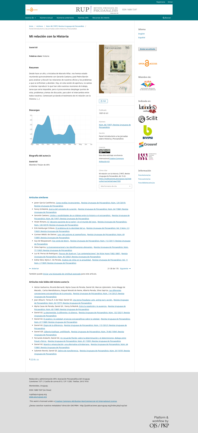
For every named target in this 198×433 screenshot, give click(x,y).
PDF (104, 101)
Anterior (35, 268)
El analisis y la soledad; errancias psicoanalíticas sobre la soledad (72, 319)
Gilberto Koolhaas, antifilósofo (57, 331)
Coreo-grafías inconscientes (68, 203)
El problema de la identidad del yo (70, 228)
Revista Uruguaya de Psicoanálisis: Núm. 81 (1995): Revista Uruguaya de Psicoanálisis (84, 341)
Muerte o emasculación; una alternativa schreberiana (67, 344)
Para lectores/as (144, 175)
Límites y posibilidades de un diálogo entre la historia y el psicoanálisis (80, 215)
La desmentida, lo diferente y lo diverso (61, 312)
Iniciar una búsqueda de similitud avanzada (62, 274)
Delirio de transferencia (68, 350)
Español (141, 37)
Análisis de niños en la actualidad (76, 260)
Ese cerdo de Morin (60, 241)
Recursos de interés (101, 18)
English (141, 34)
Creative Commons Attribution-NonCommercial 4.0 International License (86, 401)
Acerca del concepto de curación (63, 209)
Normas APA (83, 18)
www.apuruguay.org (38, 397)
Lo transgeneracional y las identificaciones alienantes (70, 247)
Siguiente (124, 268)
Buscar (167, 18)
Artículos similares (38, 197)
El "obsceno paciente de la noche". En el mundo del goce (72, 222)
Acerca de (29, 18)
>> (38, 359)
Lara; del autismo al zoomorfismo (71, 234)
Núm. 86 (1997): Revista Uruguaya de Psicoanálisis (65, 26)
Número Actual (46, 18)
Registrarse (160, 2)
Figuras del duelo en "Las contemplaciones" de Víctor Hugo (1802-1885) (89, 253)
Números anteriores (65, 18)
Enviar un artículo (147, 49)
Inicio (31, 26)
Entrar (170, 2)
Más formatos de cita (109, 186)
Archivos (39, 26)
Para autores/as (144, 179)
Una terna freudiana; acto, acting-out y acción (93, 300)
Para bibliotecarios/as (146, 183)
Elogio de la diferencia (53, 325)
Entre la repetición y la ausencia (93, 306)
